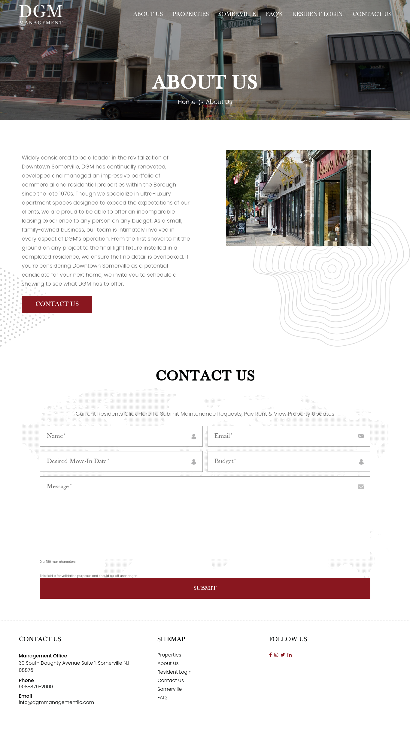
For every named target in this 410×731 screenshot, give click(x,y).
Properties (191, 14)
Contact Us (372, 14)
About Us (148, 14)
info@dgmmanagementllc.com (56, 702)
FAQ (162, 697)
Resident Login (317, 14)
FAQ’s (274, 14)
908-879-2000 (36, 686)
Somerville (237, 14)
